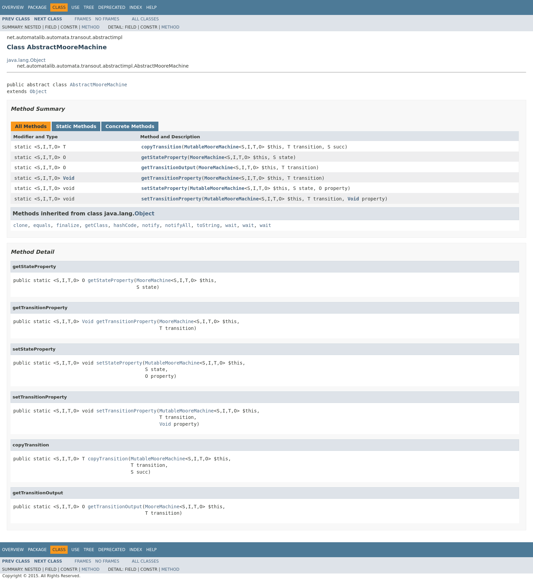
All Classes (145, 19)
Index (136, 7)
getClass (96, 225)
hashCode (125, 225)
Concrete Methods (129, 126)
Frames (83, 19)
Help (151, 7)
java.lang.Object (26, 60)
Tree (89, 7)
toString (208, 225)
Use (75, 7)
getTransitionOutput (168, 167)
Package (37, 7)
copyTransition (161, 146)
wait (231, 225)
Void (68, 178)
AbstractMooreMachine (98, 84)
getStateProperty (164, 157)
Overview (13, 7)
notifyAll (178, 225)
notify (150, 225)
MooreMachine (207, 157)
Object (38, 91)
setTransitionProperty (171, 198)
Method (91, 27)
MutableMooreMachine (211, 146)
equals (42, 225)
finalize (67, 225)
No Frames (107, 19)
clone (20, 225)
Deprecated (111, 7)
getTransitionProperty (171, 178)
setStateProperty (164, 188)
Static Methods (76, 126)
